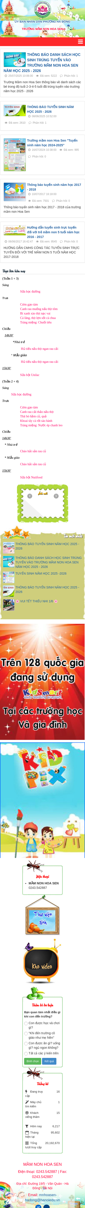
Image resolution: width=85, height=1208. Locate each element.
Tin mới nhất (72, 536)
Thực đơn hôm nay (13, 271)
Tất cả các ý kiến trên (41, 1053)
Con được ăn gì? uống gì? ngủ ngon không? (42, 1045)
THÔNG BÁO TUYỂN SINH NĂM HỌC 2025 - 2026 (47, 546)
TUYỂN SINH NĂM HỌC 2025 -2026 (40, 573)
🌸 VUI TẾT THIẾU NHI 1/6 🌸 (36, 601)
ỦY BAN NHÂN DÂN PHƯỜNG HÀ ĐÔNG (42, 21)
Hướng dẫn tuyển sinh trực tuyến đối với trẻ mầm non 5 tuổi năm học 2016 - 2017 (53, 232)
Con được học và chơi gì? (42, 1025)
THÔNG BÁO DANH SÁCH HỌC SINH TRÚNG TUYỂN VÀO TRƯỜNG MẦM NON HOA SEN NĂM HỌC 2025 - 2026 (48, 562)
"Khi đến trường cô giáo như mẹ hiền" (39, 1035)
